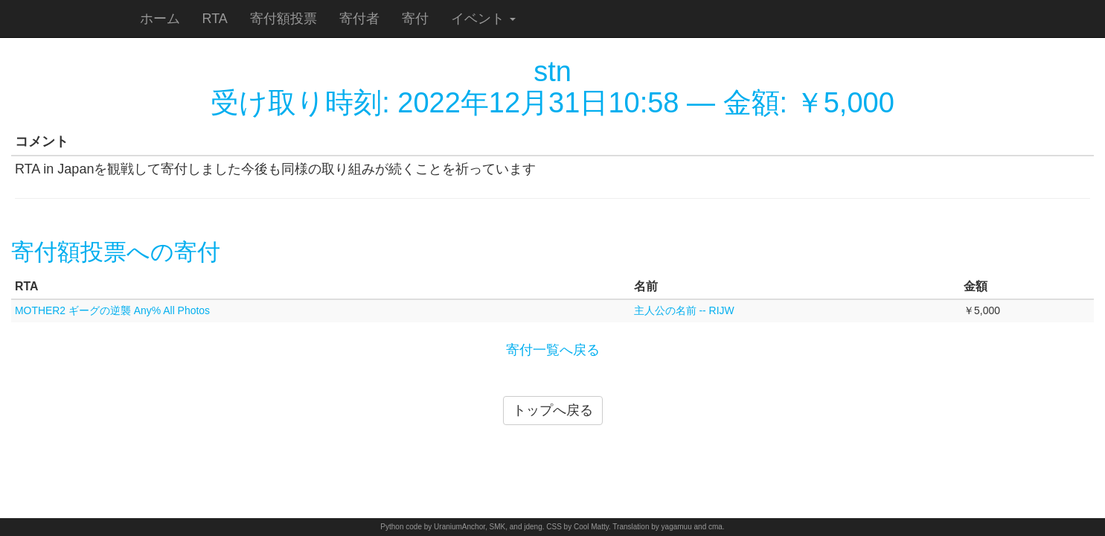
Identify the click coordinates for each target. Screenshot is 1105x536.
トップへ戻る (553, 410)
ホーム (160, 18)
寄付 (415, 18)
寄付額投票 (283, 18)
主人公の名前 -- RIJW (684, 310)
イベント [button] (483, 18)
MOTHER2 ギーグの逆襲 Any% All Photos (112, 310)
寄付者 (359, 18)
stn (552, 71)
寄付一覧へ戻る (553, 349)
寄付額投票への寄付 (115, 252)
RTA (215, 18)
